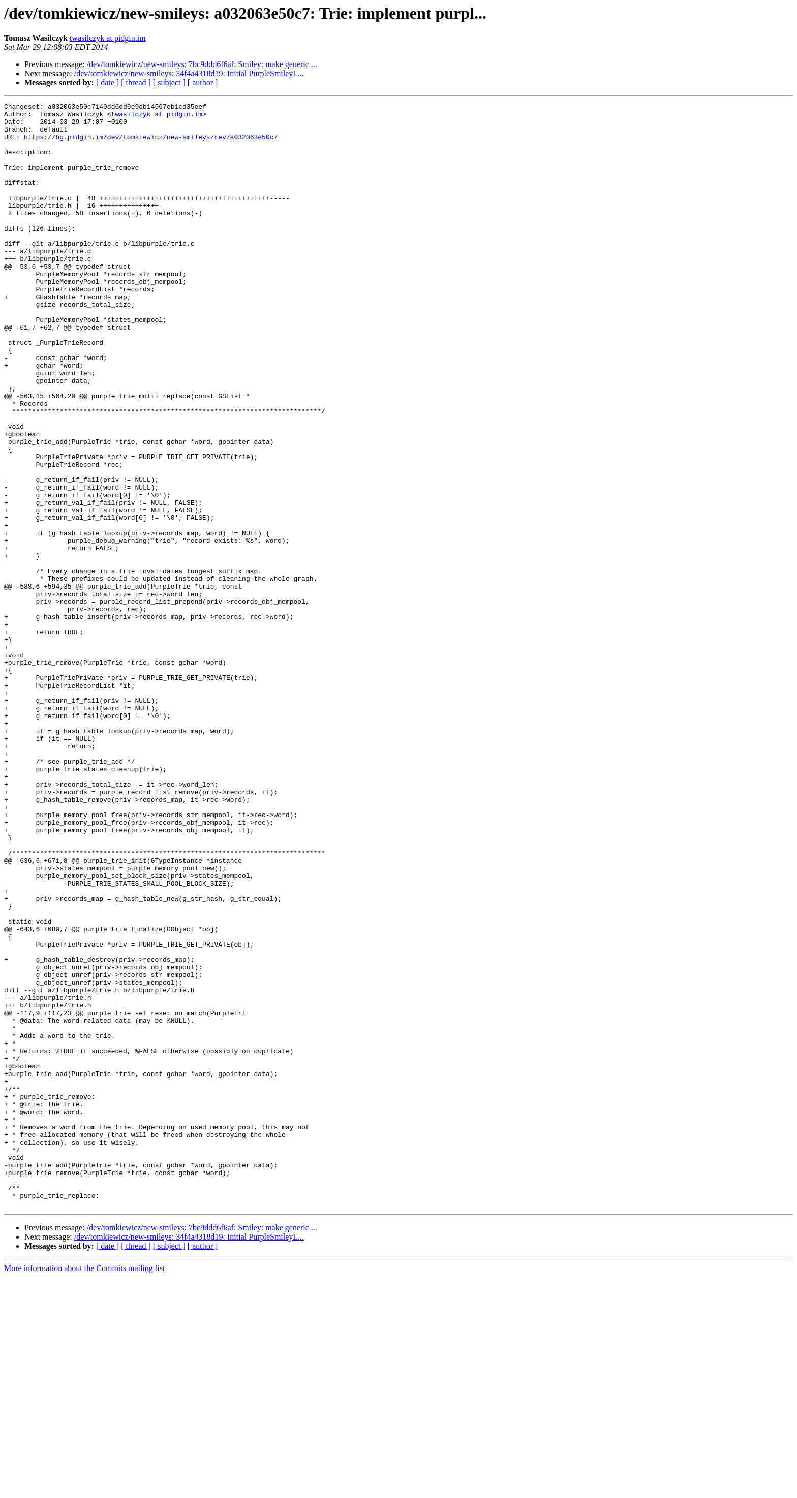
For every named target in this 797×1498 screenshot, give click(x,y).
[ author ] (203, 82)
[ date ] (107, 82)
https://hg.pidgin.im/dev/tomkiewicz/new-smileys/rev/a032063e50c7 (151, 144)
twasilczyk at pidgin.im (108, 38)
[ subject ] (169, 82)
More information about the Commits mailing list (84, 1489)
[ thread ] (136, 82)
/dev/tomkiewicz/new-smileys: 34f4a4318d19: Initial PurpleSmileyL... (189, 73)
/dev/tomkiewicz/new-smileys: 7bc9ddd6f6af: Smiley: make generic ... (202, 64)
